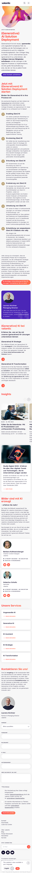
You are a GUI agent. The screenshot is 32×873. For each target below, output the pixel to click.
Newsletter (4, 835)
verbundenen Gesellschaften (15, 798)
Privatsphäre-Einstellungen (8, 858)
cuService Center (6, 824)
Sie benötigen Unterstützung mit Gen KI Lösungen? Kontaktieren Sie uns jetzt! (15, 282)
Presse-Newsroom (7, 833)
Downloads (4, 822)
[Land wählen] (8, 868)
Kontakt (3, 820)
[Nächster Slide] (28, 399)
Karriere (3, 837)
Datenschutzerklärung (16, 794)
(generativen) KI (6, 103)
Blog (2, 832)
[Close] (28, 862)
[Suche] (24, 3)
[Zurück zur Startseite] (6, 3)
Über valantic (5, 830)
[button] (28, 3)
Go (17, 868)
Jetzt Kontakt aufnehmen (12, 74)
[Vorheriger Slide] (25, 399)
